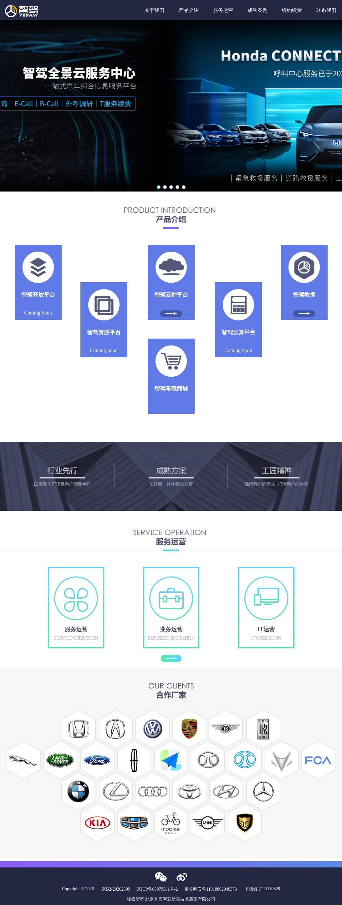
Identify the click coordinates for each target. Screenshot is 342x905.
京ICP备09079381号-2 (157, 889)
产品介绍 (189, 10)
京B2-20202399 (116, 889)
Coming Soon (38, 303)
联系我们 (326, 10)
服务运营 (223, 10)
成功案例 (258, 10)
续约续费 (292, 10)
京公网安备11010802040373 (210, 889)
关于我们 (154, 10)
